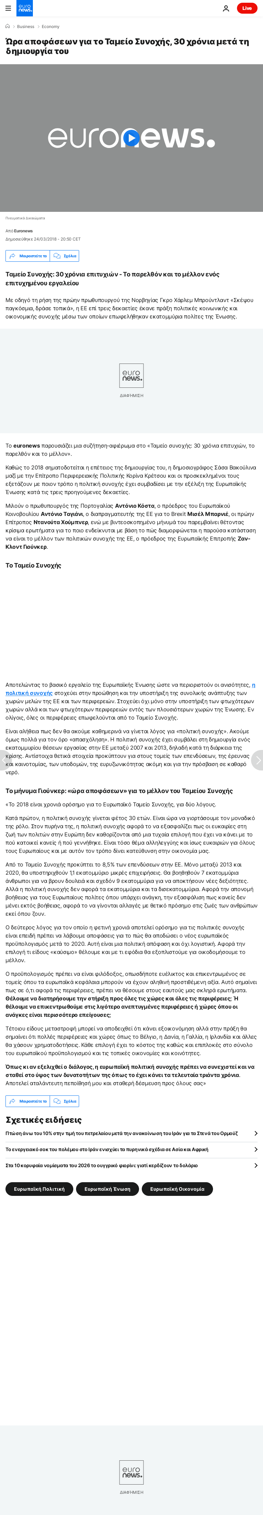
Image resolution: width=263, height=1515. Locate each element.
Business (25, 27)
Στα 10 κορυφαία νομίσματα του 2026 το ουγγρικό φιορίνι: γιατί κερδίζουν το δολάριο (101, 1165)
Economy (51, 27)
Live (247, 8)
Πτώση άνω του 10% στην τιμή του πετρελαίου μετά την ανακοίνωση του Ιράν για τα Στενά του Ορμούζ (121, 1133)
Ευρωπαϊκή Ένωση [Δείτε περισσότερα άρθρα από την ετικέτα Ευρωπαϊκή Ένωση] (107, 1189)
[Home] (7, 26)
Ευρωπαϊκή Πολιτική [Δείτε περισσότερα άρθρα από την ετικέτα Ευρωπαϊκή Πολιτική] (39, 1189)
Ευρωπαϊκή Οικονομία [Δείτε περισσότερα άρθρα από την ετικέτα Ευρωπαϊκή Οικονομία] (177, 1189)
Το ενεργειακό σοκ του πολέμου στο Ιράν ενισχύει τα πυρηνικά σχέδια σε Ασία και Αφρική (107, 1149)
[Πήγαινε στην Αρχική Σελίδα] (24, 8)
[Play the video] (131, 138)
